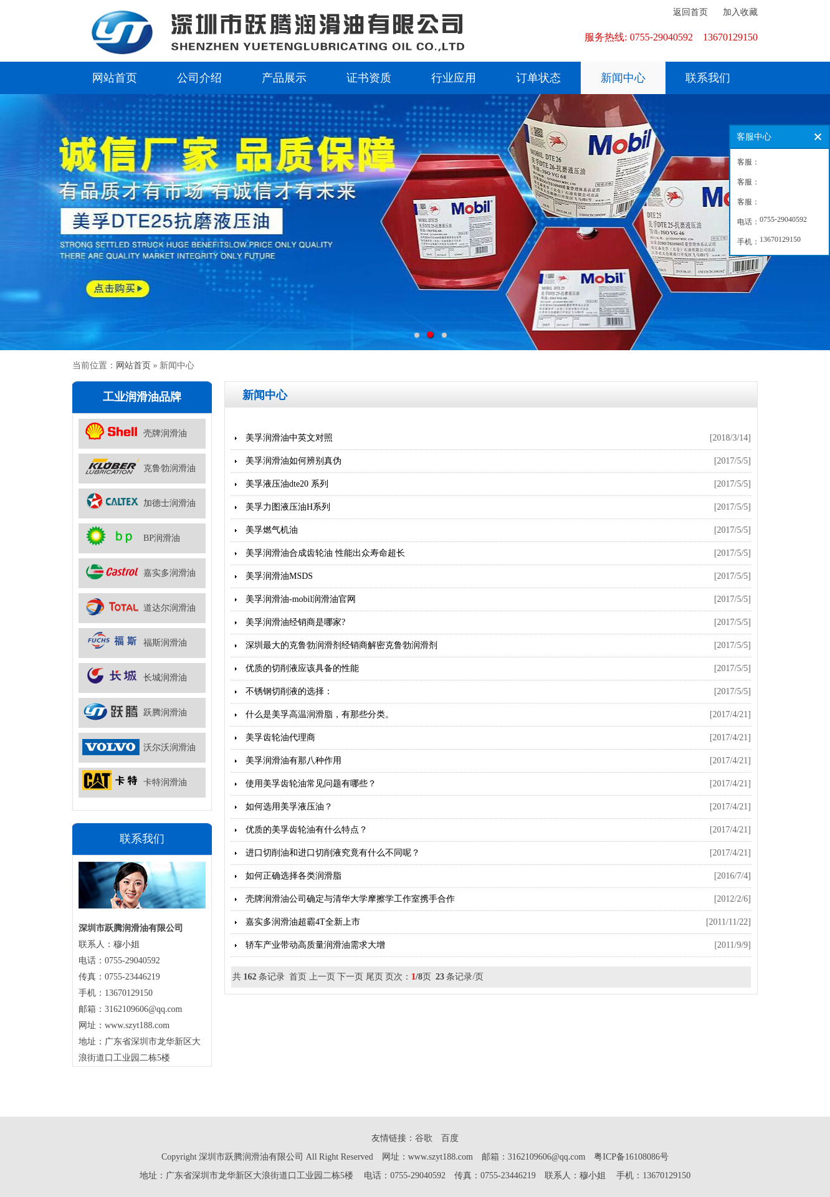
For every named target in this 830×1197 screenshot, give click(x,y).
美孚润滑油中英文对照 (289, 437)
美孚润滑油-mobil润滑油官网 (301, 599)
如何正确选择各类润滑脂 (293, 875)
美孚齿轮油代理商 (280, 737)
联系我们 (707, 78)
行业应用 (453, 78)
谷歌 (423, 1138)
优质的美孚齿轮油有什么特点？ (307, 829)
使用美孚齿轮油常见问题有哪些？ (311, 783)
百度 (450, 1138)
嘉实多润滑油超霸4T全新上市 (303, 922)
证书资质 (368, 78)
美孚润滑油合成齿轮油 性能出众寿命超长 (325, 553)
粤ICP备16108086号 (631, 1156)
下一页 (350, 976)
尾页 (374, 976)
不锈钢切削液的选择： (289, 691)
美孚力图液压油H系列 (288, 507)
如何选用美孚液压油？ (289, 806)
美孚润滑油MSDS (279, 576)
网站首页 (114, 78)
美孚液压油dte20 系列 (287, 484)
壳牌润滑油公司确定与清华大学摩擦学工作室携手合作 (350, 899)
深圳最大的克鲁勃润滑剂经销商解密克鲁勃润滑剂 (341, 645)
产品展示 (284, 78)
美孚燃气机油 (272, 530)
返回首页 (690, 12)
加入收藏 (740, 12)
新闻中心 (623, 78)
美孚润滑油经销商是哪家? (295, 622)
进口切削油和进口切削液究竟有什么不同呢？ (333, 852)
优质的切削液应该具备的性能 (302, 668)
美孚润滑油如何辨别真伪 (293, 460)
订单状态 (538, 78)
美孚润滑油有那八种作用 (293, 760)
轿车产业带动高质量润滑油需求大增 (315, 945)
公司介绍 (199, 78)
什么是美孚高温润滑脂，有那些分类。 (320, 714)
